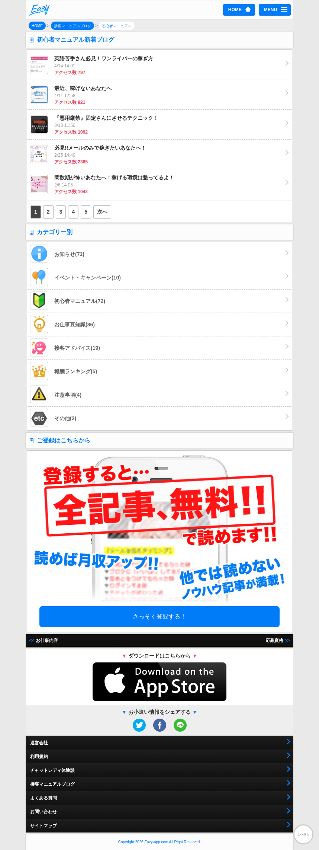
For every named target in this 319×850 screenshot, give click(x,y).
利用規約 (39, 756)
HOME (235, 9)
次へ (102, 212)
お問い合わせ (43, 811)
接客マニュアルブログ (52, 784)
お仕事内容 (43, 640)
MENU (270, 9)
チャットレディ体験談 (52, 770)
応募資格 (277, 640)
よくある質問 (43, 798)
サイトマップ (43, 825)
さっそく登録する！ (159, 616)
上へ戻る (303, 834)
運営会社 (39, 742)
